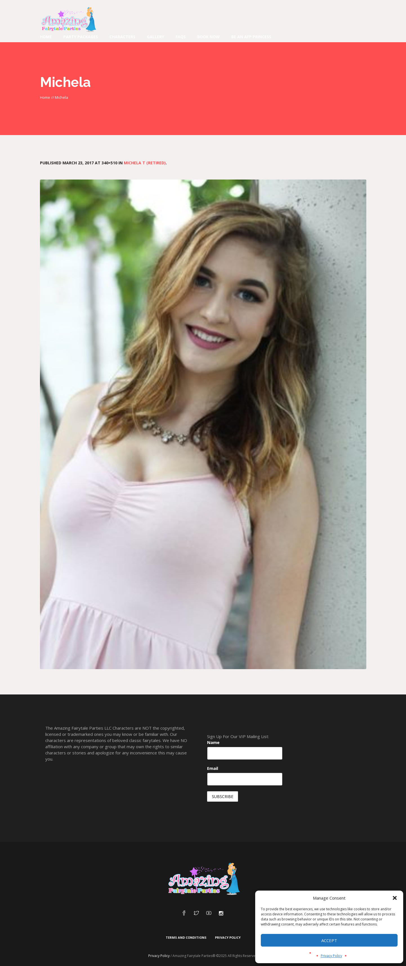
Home (45, 97)
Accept (329, 940)
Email (212, 768)
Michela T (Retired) (145, 162)
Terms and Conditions (186, 937)
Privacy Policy (331, 955)
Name (213, 742)
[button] (395, 898)
